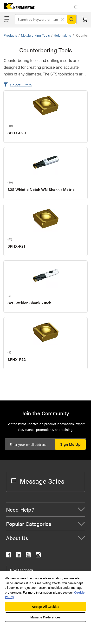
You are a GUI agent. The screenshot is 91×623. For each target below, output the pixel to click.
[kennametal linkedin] (18, 556)
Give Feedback (21, 569)
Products (10, 35)
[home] (17, 7)
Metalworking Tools (35, 35)
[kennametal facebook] (8, 556)
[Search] (71, 19)
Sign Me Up (70, 444)
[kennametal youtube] (28, 556)
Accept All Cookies (45, 606)
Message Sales (37, 481)
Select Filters (21, 85)
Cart (84, 19)
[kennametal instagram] (38, 556)
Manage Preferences (45, 617)
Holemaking (62, 35)
